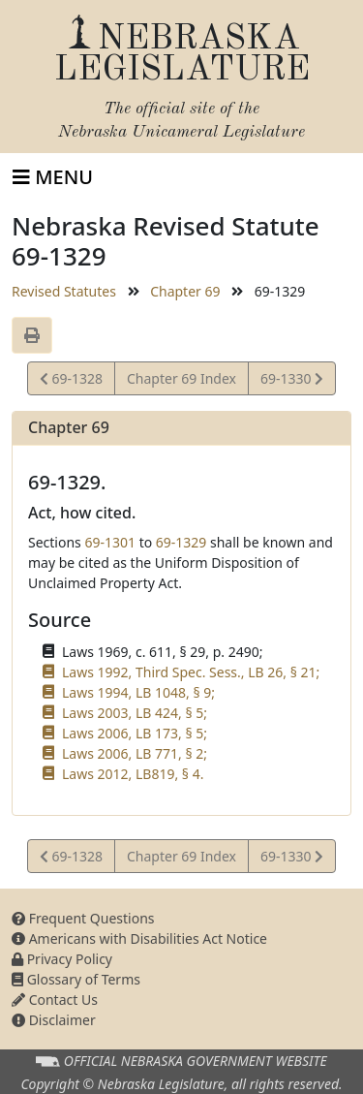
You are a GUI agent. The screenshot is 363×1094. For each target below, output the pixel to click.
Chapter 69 (185, 291)
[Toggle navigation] (53, 177)
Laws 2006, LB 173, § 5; (134, 733)
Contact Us (55, 999)
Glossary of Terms (76, 979)
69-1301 (110, 542)
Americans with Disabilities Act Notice (139, 938)
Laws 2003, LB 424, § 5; (134, 712)
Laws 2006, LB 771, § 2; (134, 753)
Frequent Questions (83, 918)
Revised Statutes (64, 291)
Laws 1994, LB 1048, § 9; (138, 692)
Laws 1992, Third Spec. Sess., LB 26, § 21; (190, 672)
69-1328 (71, 381)
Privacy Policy (62, 959)
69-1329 (181, 542)
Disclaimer (54, 1020)
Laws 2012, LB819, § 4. (132, 774)
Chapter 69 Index (181, 378)
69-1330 (291, 381)
